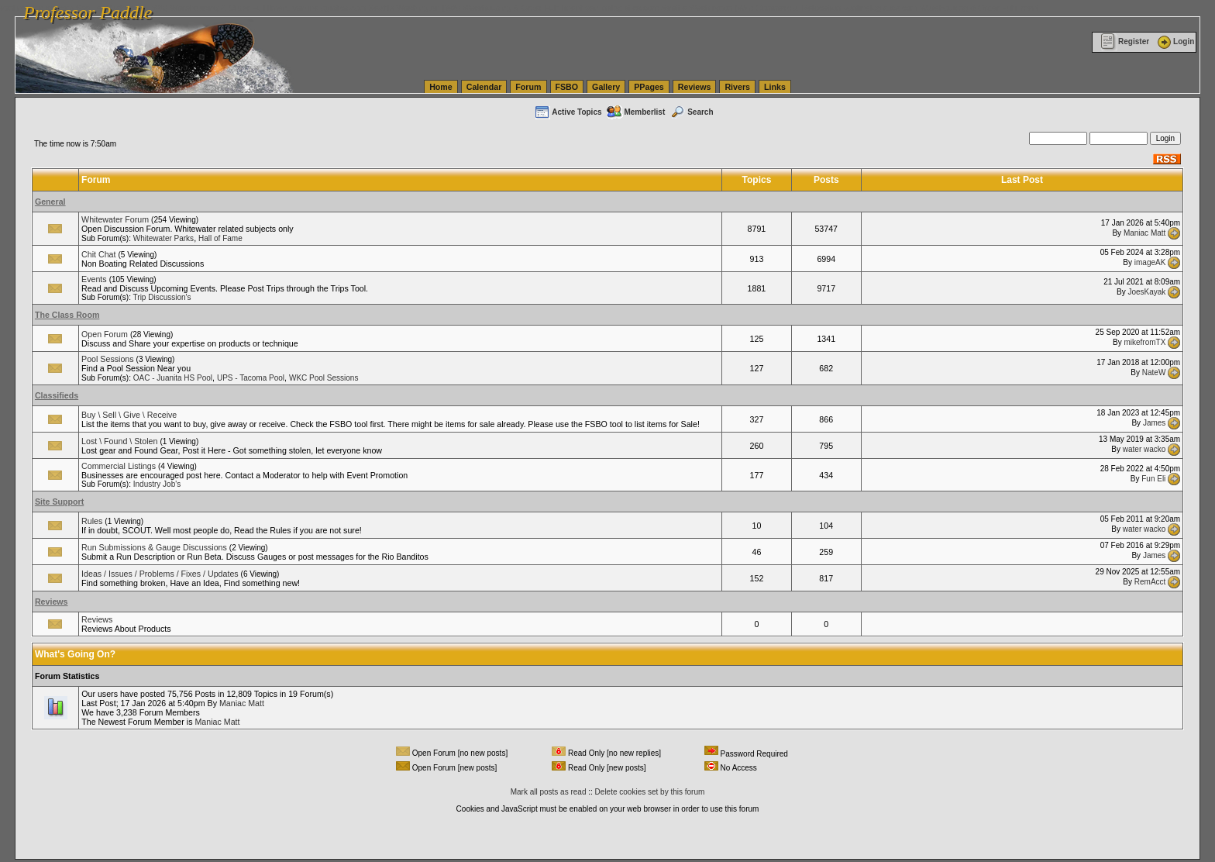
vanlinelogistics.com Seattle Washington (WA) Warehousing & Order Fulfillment (438, 7)
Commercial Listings (118, 466)
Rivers (737, 86)
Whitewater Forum (115, 219)
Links (775, 86)
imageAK (1150, 262)
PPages (649, 86)
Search (691, 112)
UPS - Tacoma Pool (250, 378)
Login (1174, 41)
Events (94, 279)
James (1154, 423)
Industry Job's (157, 484)
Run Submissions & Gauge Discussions (154, 547)
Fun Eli (1153, 478)
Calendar (484, 86)
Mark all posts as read (549, 792)
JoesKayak (1146, 292)
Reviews (694, 86)
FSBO (567, 86)
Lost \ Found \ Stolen (119, 441)
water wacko (1144, 449)
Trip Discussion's (162, 297)
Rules (91, 521)
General (50, 201)
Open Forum (104, 334)
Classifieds (56, 395)
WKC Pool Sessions (323, 378)
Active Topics (567, 112)
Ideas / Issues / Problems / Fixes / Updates (160, 573)
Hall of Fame (220, 238)
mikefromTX (1144, 342)
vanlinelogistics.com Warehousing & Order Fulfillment (941, 7)
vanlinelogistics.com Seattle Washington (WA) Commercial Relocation (713, 7)
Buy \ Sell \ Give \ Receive (129, 414)
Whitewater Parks (163, 238)
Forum (528, 86)
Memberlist (635, 112)
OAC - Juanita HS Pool (172, 378)
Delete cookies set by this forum (650, 792)
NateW (1154, 371)
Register (1124, 41)
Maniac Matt (1144, 232)
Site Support (59, 501)
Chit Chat (98, 254)
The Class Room (67, 314)
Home (441, 86)
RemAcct (1150, 582)
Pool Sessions (107, 359)
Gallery (606, 86)
